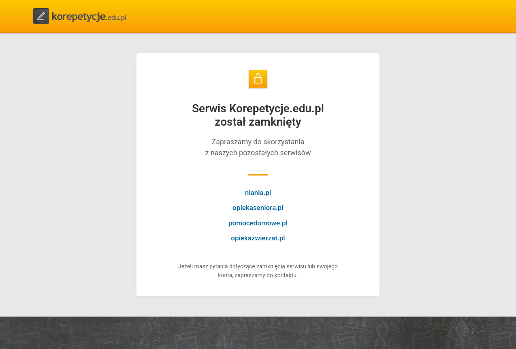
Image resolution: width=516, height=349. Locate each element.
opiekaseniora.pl (257, 207)
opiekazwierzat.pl (258, 238)
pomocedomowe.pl (258, 223)
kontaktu (285, 275)
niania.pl (258, 192)
